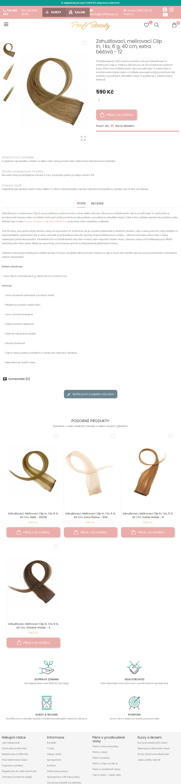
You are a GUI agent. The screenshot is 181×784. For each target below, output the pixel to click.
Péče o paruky (101, 758)
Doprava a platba (12, 765)
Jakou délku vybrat (149, 760)
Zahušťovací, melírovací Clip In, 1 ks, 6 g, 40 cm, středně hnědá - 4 (33, 625)
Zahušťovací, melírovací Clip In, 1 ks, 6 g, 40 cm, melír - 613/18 (33, 515)
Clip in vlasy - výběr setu (106, 775)
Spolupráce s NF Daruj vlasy (63, 777)
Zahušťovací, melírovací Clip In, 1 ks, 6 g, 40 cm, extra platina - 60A (90, 515)
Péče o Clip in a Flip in (105, 763)
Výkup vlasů (54, 754)
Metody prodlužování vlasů (154, 748)
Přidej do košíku (116, 115)
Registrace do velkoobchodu (19, 771)
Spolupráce (54, 760)
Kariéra (51, 765)
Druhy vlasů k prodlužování (153, 754)
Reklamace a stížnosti (15, 754)
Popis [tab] (81, 204)
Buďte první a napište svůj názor (90, 394)
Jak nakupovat (10, 742)
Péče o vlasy (99, 752)
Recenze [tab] (97, 204)
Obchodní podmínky (14, 748)
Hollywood (39, 221)
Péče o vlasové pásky (105, 746)
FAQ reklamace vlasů (14, 760)
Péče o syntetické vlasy (106, 769)
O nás (50, 748)
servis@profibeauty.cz (104, 12)
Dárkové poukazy (57, 771)
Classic (28, 221)
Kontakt (51, 742)
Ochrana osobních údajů (17, 777)
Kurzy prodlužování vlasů (152, 742)
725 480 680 (10, 12)
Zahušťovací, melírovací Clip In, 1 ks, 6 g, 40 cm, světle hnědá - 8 (148, 515)
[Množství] (99, 100)
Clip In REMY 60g (58, 221)
